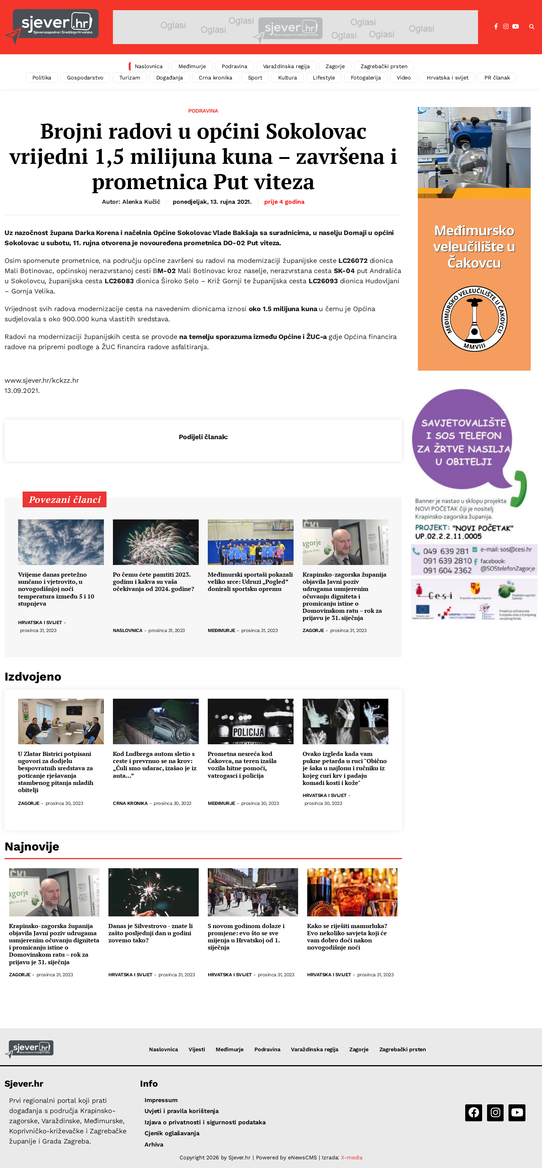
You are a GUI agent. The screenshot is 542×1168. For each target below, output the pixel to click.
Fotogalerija (366, 78)
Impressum (161, 1100)
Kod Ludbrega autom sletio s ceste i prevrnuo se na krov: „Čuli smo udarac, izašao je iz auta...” (154, 764)
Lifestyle (324, 78)
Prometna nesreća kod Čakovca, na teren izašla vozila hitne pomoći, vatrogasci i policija (242, 764)
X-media (351, 1157)
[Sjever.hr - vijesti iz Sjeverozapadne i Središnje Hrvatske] (52, 27)
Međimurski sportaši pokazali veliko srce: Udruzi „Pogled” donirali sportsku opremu (250, 582)
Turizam (129, 78)
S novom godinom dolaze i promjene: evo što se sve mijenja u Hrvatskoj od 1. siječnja (246, 936)
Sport (255, 78)
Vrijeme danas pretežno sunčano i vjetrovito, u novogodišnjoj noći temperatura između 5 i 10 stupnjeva (56, 589)
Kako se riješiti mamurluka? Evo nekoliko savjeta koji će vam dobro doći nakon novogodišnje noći (347, 936)
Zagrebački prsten (384, 66)
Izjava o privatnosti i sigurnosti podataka (205, 1122)
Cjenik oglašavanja (172, 1133)
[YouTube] (515, 26)
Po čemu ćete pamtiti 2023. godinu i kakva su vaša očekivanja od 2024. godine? (153, 582)
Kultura (287, 78)
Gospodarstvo (85, 78)
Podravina (234, 66)
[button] (531, 27)
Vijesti (197, 1049)
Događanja (169, 78)
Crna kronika (215, 78)
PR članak (497, 78)
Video (404, 78)
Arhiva (154, 1144)
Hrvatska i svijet (448, 78)
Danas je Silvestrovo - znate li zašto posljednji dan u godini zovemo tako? (150, 933)
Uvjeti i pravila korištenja (182, 1111)
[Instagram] (505, 26)
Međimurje (192, 66)
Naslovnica (149, 66)
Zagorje (335, 66)
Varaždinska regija (286, 66)
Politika (42, 78)
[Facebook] (496, 26)
